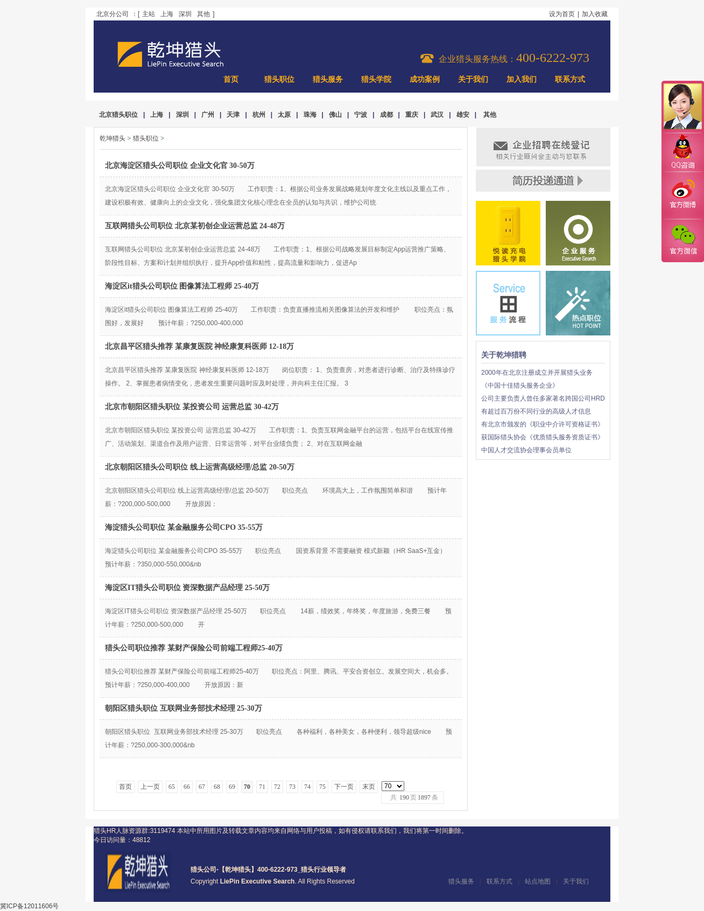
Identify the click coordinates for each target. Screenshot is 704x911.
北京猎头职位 (118, 114)
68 (217, 786)
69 (232, 786)
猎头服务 (328, 79)
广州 (207, 114)
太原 (284, 114)
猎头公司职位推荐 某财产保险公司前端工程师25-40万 (194, 648)
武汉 (437, 114)
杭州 (258, 114)
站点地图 (538, 881)
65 (171, 786)
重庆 (411, 114)
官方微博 (682, 195)
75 (322, 786)
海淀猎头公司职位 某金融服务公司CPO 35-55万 (184, 527)
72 (277, 786)
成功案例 (425, 79)
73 (292, 786)
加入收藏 (595, 14)
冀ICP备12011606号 (29, 906)
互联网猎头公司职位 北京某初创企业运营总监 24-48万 (195, 226)
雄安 (462, 114)
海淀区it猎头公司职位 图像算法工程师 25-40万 (182, 286)
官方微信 (682, 240)
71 (262, 786)
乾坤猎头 (112, 138)
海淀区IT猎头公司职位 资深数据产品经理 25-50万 (187, 588)
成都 (386, 114)
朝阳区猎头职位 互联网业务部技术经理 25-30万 (183, 708)
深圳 (185, 14)
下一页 (344, 786)
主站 (148, 14)
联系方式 (570, 79)
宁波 (360, 114)
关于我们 (473, 79)
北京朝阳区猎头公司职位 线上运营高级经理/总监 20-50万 (199, 467)
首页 (230, 79)
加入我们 (521, 79)
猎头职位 (279, 79)
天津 (233, 114)
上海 (166, 14)
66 (187, 786)
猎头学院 (376, 79)
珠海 (310, 114)
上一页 (150, 786)
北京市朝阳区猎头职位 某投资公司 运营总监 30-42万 (192, 407)
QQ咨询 (682, 153)
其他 (203, 14)
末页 (368, 786)
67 (202, 786)
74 (307, 786)
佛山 (335, 114)
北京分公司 (112, 14)
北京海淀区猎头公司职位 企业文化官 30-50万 (180, 166)
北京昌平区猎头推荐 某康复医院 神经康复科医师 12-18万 (199, 346)
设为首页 (562, 14)
